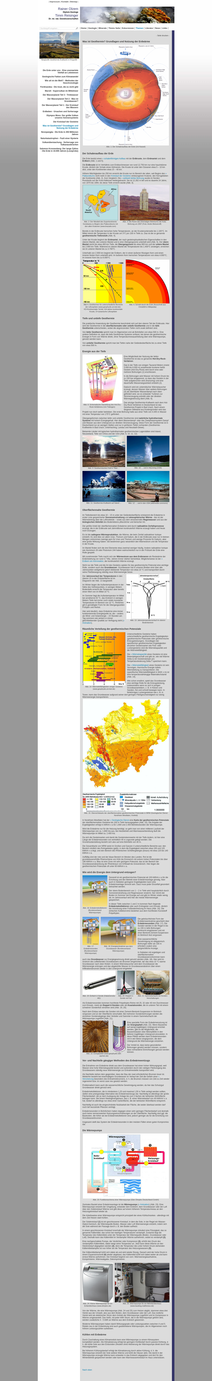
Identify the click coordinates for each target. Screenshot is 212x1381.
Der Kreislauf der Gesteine (65, 122)
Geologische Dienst (121, 820)
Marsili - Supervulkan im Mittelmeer (61, 91)
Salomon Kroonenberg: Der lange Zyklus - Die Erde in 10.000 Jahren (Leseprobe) (59, 149)
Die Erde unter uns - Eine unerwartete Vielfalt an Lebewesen (60, 71)
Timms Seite (114, 28)
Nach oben (87, 1370)
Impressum (55, 2)
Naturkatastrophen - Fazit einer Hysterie (59, 138)
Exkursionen (128, 28)
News (157, 28)
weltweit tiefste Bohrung (133, 178)
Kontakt (64, 2)
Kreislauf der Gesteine (121, 176)
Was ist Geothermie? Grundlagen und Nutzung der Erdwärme (60, 127)
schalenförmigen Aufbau (114, 158)
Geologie (92, 28)
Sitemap (73, 2)
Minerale (103, 28)
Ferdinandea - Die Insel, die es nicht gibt (59, 87)
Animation (144, 1204)
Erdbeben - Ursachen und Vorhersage (60, 111)
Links (164, 28)
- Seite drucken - (162, 35)
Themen (139, 28)
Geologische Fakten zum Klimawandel (60, 76)
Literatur (149, 28)
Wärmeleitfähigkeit (140, 665)
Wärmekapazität (139, 654)
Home (83, 28)
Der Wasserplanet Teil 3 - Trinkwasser (60, 95)
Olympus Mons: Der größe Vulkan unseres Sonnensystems (62, 116)
